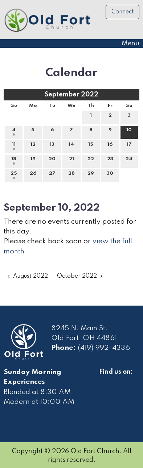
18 (13, 161)
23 (110, 161)
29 (90, 175)
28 (71, 175)
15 (90, 146)
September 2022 (71, 94)
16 (110, 146)
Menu (126, 43)
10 (129, 132)
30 (110, 175)
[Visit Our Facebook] (105, 380)
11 (14, 146)
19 (33, 161)
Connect (122, 12)
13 (52, 146)
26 (33, 175)
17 (129, 146)
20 (52, 161)
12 (33, 146)
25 (14, 175)
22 (90, 161)
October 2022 (77, 276)
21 (71, 161)
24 (129, 161)
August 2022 (30, 276)
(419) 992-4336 (104, 348)
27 (52, 175)
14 (71, 146)
